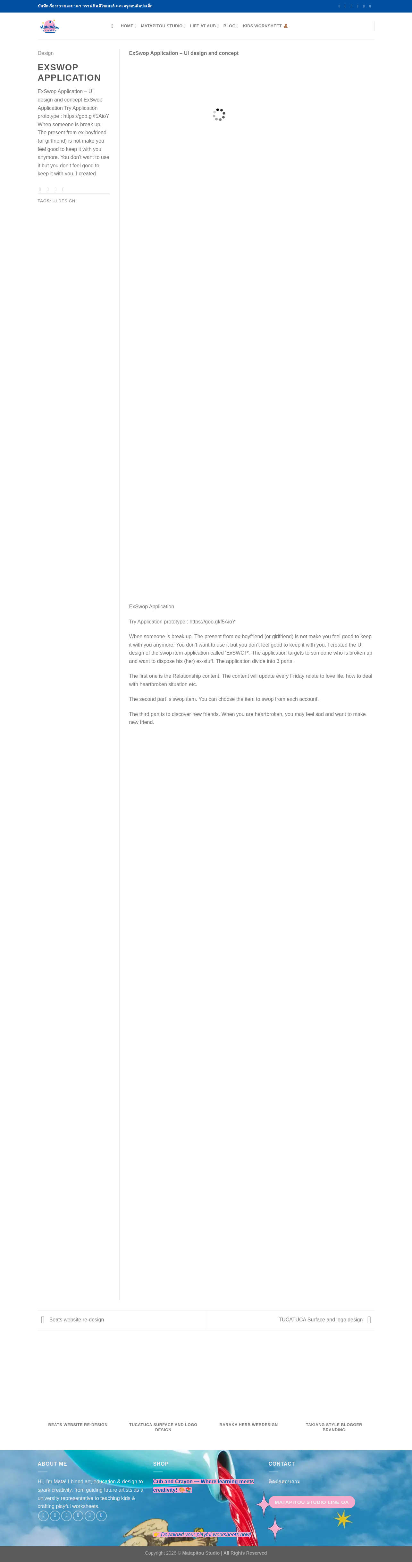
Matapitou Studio (163, 26)
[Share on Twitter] (49, 189)
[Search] (114, 26)
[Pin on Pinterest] (65, 189)
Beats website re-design (72, 1319)
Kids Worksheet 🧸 (265, 25)
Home (129, 26)
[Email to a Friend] (57, 189)
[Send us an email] (359, 6)
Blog (231, 26)
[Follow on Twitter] (353, 6)
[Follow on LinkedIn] (365, 6)
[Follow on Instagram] (347, 6)
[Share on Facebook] (41, 189)
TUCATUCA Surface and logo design (325, 1319)
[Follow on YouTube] (371, 6)
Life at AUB (204, 26)
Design (46, 53)
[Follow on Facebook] (340, 6)
